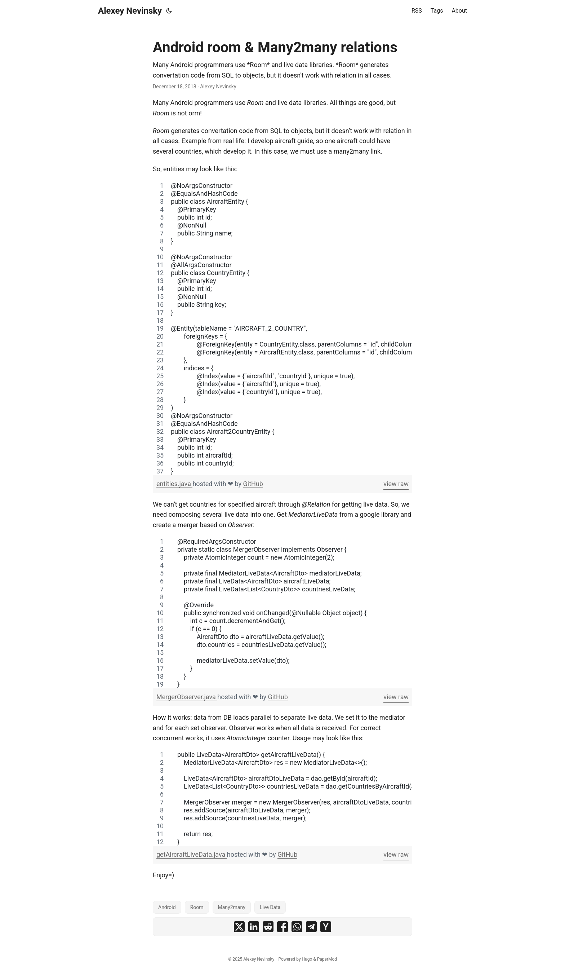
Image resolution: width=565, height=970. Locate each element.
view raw (396, 484)
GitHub (253, 484)
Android (167, 907)
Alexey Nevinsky (130, 11)
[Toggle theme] (169, 11)
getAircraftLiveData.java (191, 854)
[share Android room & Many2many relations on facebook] (282, 926)
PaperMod (327, 959)
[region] (282, 328)
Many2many (231, 907)
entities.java (174, 484)
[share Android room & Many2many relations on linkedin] (253, 926)
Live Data (270, 907)
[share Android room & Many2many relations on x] (239, 926)
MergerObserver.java (186, 697)
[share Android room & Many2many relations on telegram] (311, 926)
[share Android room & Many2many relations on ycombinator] (325, 926)
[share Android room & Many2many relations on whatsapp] (297, 926)
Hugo (307, 959)
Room (197, 907)
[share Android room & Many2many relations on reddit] (268, 926)
